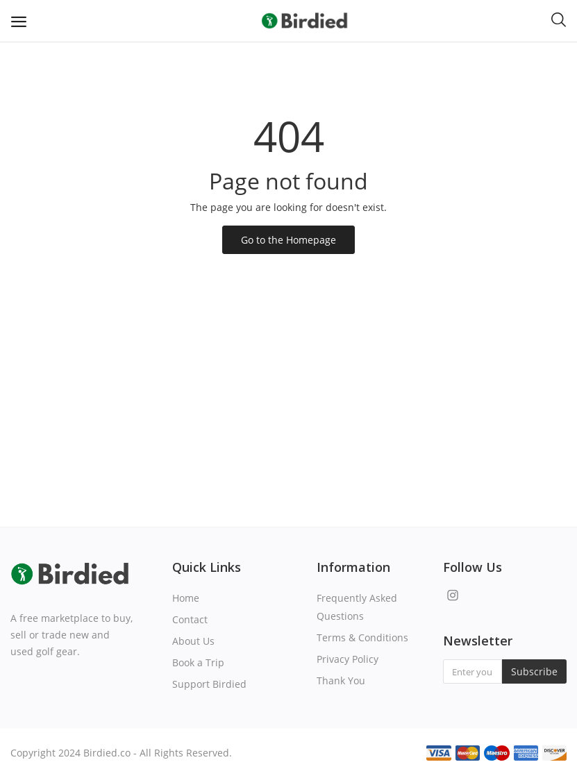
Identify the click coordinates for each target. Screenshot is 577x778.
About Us (193, 641)
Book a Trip (198, 662)
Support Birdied (209, 684)
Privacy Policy (347, 659)
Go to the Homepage (288, 239)
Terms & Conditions (362, 637)
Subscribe (534, 671)
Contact (190, 619)
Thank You (341, 680)
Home (185, 597)
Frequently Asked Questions (357, 607)
